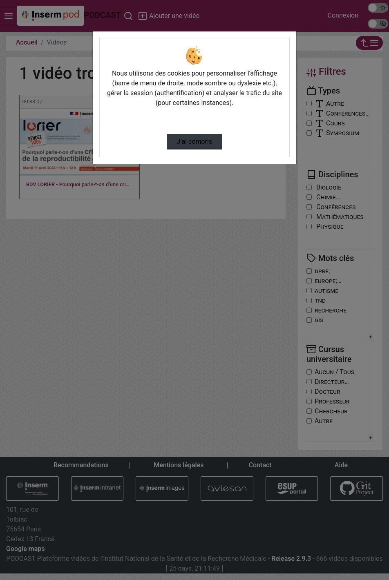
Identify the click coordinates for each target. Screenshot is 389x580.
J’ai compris (194, 141)
